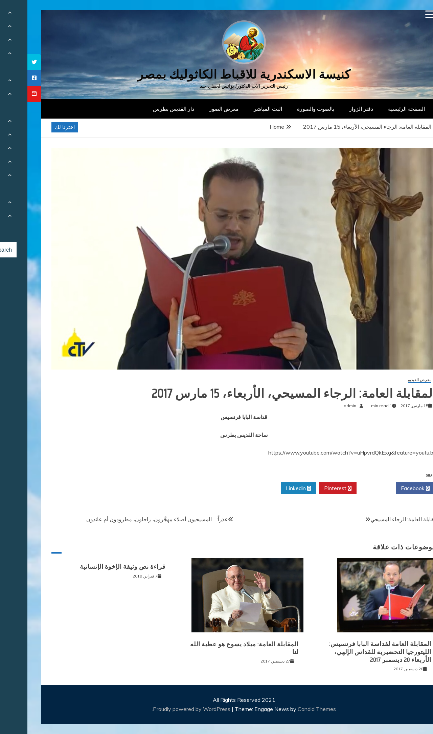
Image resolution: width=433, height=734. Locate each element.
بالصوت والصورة (288, 108)
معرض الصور (196, 108)
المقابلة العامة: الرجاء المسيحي (377, 519)
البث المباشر (240, 108)
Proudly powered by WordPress (165, 709)
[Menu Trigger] (402, 14)
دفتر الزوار (334, 108)
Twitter (348, 488)
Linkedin (270, 488)
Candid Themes (289, 709)
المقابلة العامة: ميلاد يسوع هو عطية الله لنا (217, 648)
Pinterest (310, 488)
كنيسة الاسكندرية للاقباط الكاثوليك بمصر (216, 74)
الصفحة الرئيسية (379, 108)
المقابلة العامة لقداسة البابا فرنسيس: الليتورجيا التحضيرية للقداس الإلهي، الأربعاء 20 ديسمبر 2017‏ (353, 652)
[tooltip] (7, 62)
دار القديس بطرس (146, 108)
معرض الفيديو (392, 380)
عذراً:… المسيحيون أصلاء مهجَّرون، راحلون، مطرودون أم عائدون (130, 519)
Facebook (387, 488)
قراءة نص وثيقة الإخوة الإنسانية (95, 566)
